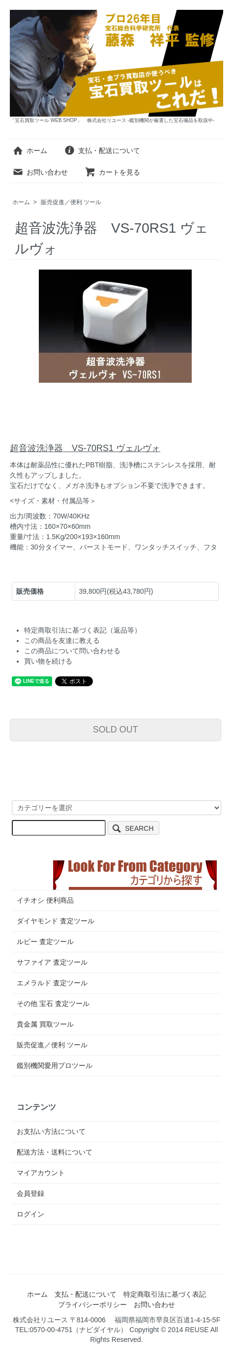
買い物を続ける (48, 661)
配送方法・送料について (54, 1152)
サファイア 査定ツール (52, 962)
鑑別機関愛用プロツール (54, 1065)
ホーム (29, 150)
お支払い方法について (51, 1131)
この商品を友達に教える (62, 640)
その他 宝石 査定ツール (53, 1003)
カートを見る (112, 172)
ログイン (30, 1214)
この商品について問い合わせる (72, 651)
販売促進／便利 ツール (71, 202)
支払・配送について (102, 150)
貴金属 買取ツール (45, 1024)
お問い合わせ (40, 172)
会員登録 (30, 1193)
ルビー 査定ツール (45, 941)
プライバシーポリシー (92, 1304)
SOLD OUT (115, 729)
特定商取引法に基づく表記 (164, 1294)
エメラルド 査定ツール (52, 983)
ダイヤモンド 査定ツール (55, 921)
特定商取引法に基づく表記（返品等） (82, 630)
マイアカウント (41, 1173)
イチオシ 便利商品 (45, 900)
